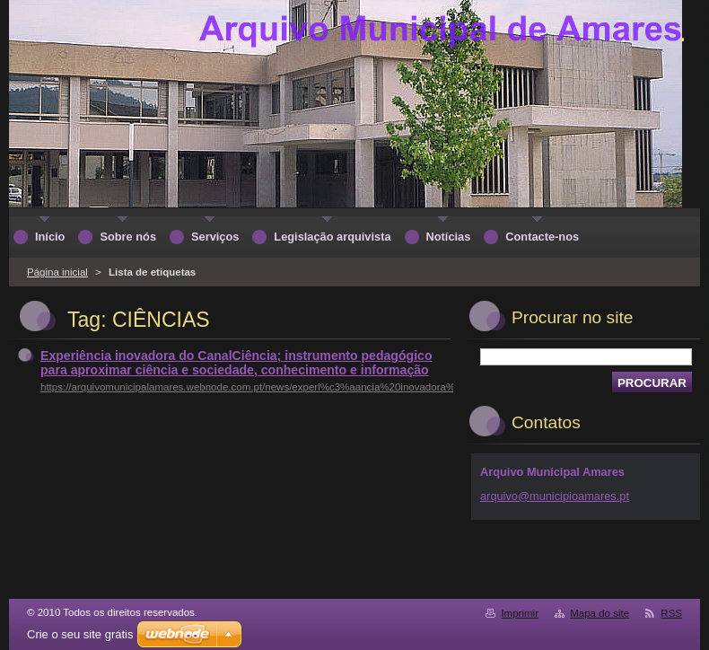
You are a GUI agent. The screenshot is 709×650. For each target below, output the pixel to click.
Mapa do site (599, 613)
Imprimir (519, 613)
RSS (671, 613)
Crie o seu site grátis (80, 634)
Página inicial (57, 272)
